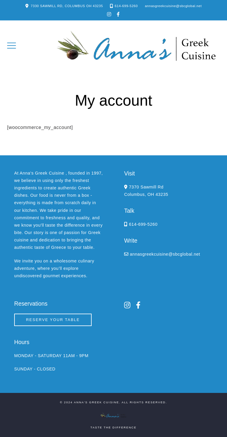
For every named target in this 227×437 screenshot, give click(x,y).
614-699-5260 (126, 6)
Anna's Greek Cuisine (96, 402)
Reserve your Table (53, 319)
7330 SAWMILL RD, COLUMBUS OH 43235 (67, 6)
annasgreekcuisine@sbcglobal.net (173, 6)
